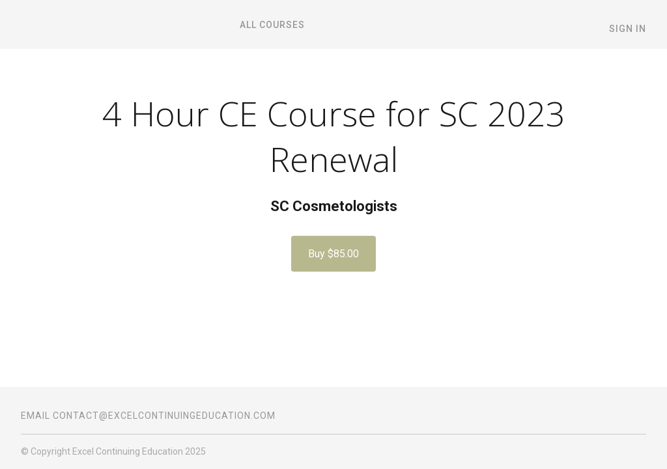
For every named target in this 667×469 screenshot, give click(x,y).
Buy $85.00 (333, 254)
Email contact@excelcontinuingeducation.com (148, 415)
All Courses (272, 25)
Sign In (627, 28)
